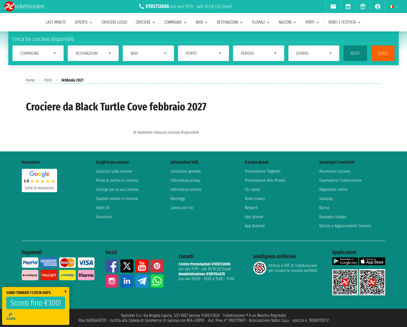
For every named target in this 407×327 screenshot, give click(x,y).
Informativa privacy (185, 180)
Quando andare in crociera (117, 198)
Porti (48, 80)
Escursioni (104, 216)
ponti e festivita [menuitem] (344, 22)
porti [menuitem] (313, 22)
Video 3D (103, 207)
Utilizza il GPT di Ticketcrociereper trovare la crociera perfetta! (285, 268)
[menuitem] (333, 6)
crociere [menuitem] (146, 22)
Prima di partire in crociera (117, 180)
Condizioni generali (186, 171)
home (30, 80)
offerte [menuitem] (84, 22)
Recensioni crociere (334, 171)
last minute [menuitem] (56, 22)
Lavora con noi (182, 207)
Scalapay (326, 198)
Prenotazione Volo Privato (265, 180)
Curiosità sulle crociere (114, 171)
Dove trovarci (255, 198)
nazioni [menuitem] (288, 22)
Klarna (324, 207)
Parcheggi (178, 198)
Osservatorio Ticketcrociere (340, 180)
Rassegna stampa (332, 216)
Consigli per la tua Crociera (117, 189)
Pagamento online (333, 189)
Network (251, 207)
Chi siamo (252, 189)
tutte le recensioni (39, 187)
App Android (255, 225)
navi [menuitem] (202, 22)
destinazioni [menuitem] (230, 22)
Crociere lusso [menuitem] (114, 22)
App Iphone (254, 216)
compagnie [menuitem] (175, 22)
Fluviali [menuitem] (261, 22)
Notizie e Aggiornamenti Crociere (345, 225)
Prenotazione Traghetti (263, 171)
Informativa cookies (186, 189)
